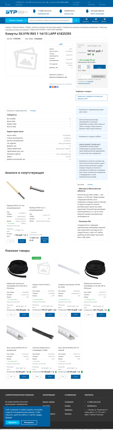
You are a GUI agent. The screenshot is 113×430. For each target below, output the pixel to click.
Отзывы (67, 404)
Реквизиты (68, 408)
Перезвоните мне (43, 13)
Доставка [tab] (80, 184)
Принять (12, 422)
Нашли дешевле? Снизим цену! (89, 144)
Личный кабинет (97, 11)
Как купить (46, 404)
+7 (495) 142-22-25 (44, 11)
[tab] (33, 111)
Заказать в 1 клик (98, 76)
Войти (93, 13)
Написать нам (68, 13)
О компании (69, 400)
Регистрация (100, 13)
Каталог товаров (15, 20)
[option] (26, 59)
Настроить (29, 422)
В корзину (99, 67)
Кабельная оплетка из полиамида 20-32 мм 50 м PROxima (17, 285)
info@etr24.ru (69, 11)
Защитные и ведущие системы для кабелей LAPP (90, 97)
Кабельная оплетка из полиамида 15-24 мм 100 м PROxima (94, 285)
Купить (22, 240)
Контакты (68, 412)
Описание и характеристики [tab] (17, 111)
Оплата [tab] (90, 184)
